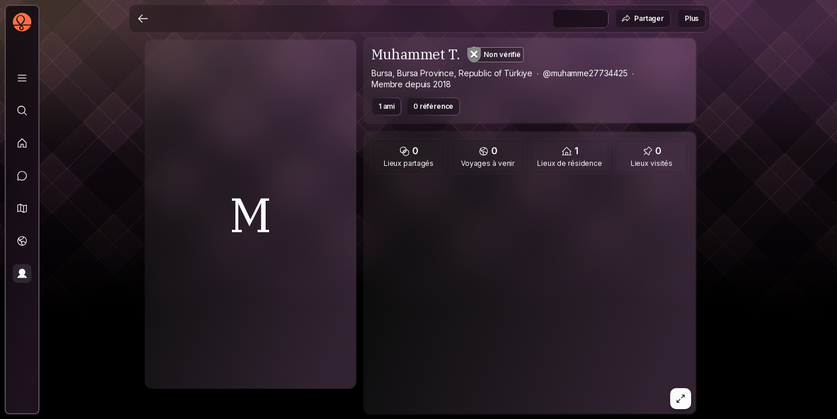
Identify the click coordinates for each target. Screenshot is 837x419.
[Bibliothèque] (22, 78)
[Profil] (22, 273)
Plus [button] (692, 18)
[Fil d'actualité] (22, 143)
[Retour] (143, 18)
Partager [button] (642, 18)
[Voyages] (22, 241)
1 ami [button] (386, 106)
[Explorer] (22, 110)
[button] (22, 208)
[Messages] (22, 175)
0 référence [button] (433, 106)
